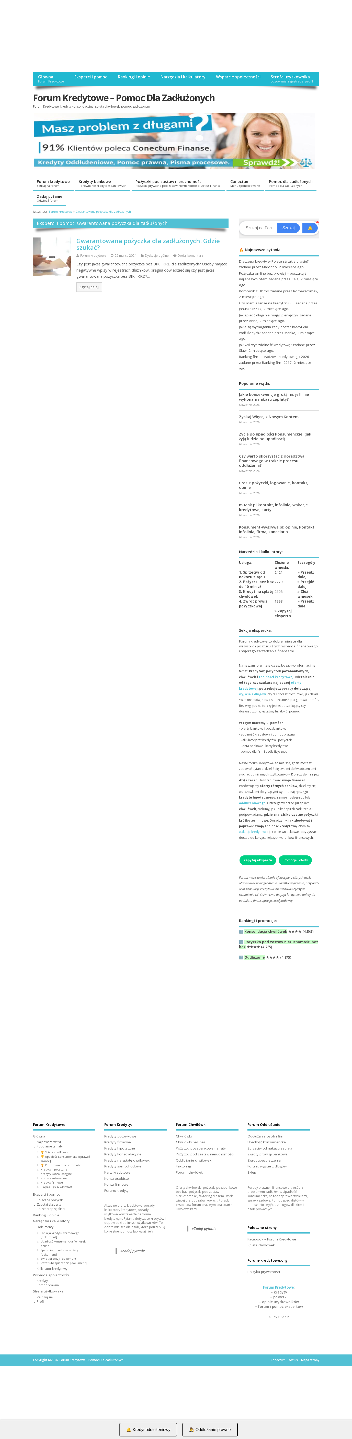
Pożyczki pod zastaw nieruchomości (178, 183)
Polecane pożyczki (50, 1200)
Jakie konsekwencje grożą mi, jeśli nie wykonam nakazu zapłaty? (274, 396)
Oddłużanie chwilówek (193, 1160)
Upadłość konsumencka (266, 1142)
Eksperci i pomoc (90, 77)
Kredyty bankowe (103, 183)
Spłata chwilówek (261, 1245)
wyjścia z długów (252, 694)
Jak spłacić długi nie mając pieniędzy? (268, 315)
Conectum (245, 183)
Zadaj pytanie (49, 198)
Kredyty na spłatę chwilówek (127, 1160)
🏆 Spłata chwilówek (54, 1152)
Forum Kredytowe (93, 255)
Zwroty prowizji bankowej (267, 1154)
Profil (40, 1301)
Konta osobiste (116, 1178)
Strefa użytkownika (292, 79)
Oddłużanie (254, 957)
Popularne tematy (50, 1146)
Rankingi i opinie (134, 77)
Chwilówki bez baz (191, 1142)
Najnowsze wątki (49, 1142)
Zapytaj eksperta (283, 613)
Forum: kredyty (116, 1190)
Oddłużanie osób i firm (266, 1136)
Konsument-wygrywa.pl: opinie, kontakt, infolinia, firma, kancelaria (277, 529)
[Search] (259, 228)
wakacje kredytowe (253, 832)
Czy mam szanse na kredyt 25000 (266, 303)
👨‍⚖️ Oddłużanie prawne (210, 1429)
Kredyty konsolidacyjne (56, 1174)
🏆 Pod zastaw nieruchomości (61, 1165)
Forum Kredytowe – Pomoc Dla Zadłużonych (124, 97)
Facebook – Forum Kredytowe (271, 1239)
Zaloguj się (45, 1297)
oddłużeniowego (252, 803)
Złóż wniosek (305, 594)
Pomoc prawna (48, 1285)
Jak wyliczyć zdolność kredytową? (265, 345)
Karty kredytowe (117, 1172)
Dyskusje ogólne (157, 255)
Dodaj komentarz (190, 255)
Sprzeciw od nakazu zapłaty (269, 1148)
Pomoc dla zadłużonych (291, 183)
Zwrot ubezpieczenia (264, 1160)
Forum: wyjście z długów (267, 1166)
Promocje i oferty (295, 860)
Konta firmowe (116, 1184)
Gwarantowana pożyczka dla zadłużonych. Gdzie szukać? (148, 244)
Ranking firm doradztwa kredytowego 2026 (274, 356)
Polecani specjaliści (51, 1209)
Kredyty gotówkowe (54, 1178)
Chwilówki (184, 1136)
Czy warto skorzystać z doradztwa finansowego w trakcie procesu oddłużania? (271, 460)
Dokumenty (45, 1227)
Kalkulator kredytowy (52, 1269)
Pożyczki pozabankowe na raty (201, 1148)
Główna (51, 79)
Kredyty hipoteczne (54, 1169)
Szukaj (288, 228)
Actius (293, 1360)
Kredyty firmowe (52, 1182)
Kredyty (42, 1281)
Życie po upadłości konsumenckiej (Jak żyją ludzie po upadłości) (275, 436)
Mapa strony (310, 1360)
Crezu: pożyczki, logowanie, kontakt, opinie (273, 485)
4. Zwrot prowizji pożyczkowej (254, 603)
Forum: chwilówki (189, 1172)
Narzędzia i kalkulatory (183, 77)
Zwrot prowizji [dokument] (59, 1258)
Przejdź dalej (306, 574)
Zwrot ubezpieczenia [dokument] (64, 1263)
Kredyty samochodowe (123, 1166)
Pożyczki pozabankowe (56, 1186)
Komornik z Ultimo (254, 291)
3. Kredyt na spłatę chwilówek (256, 594)
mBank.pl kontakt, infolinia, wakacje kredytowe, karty (273, 507)
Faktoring (183, 1166)
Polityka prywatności (263, 1271)
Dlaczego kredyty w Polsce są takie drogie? (274, 261)
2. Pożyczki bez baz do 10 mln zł (256, 584)
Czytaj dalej (89, 287)
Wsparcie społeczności (238, 77)
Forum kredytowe (53, 183)
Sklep (251, 1172)
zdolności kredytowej (276, 677)
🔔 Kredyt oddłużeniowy (148, 1429)
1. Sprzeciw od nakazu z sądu (252, 574)
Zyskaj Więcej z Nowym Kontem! (269, 416)
